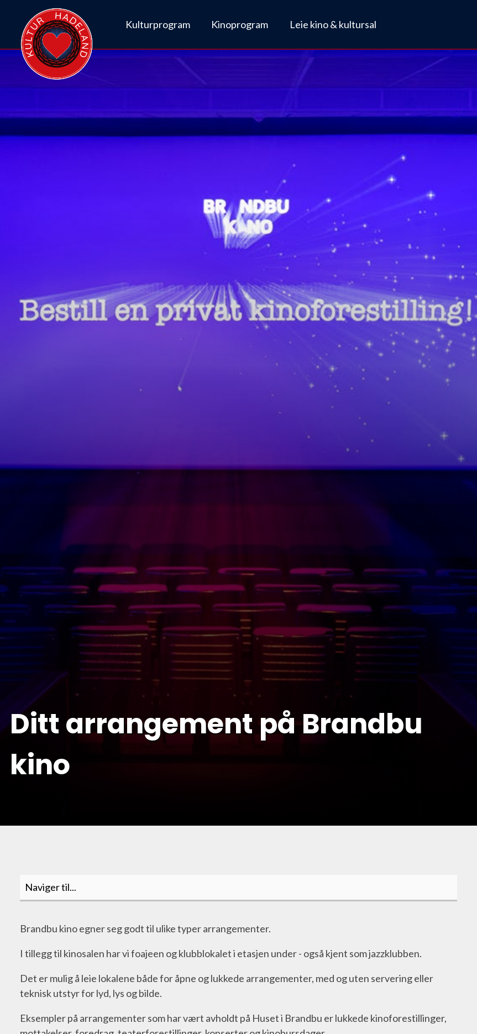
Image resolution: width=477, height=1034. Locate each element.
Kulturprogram (157, 24)
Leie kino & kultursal (333, 24)
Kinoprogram (239, 24)
